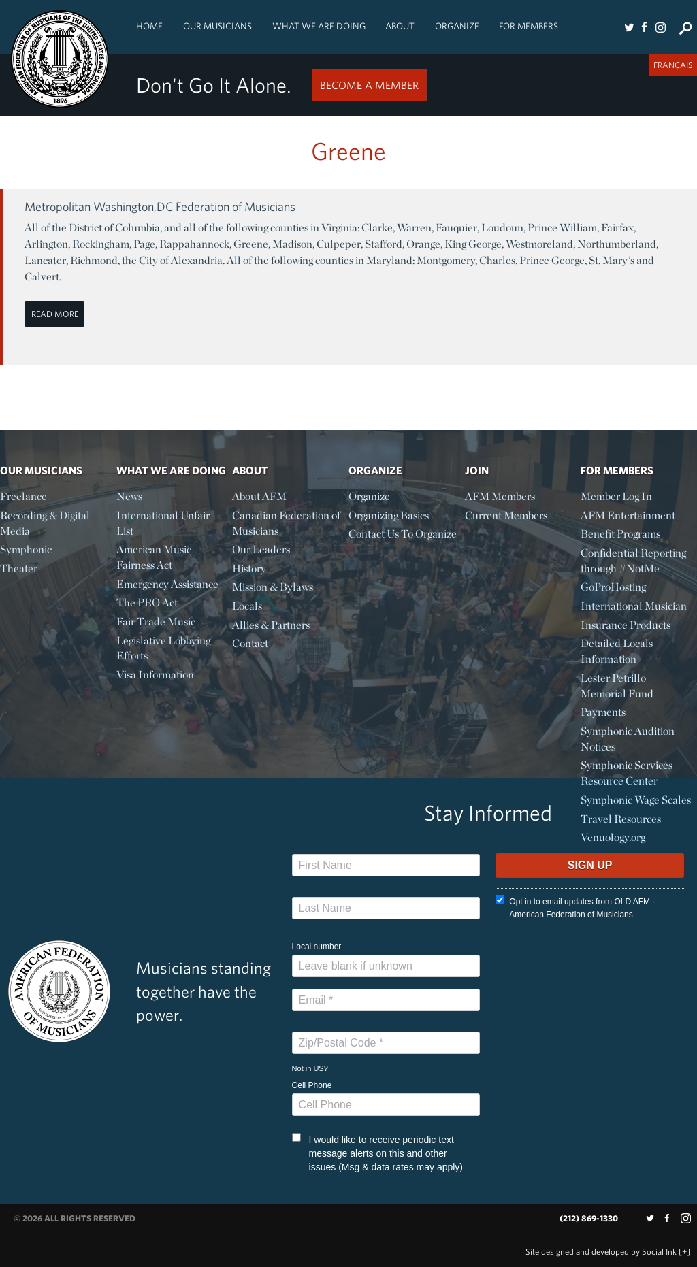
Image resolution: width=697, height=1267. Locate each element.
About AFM (259, 496)
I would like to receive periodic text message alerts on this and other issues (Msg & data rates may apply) (377, 1152)
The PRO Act (147, 602)
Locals (247, 605)
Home (149, 25)
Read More (54, 314)
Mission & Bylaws (272, 586)
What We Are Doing (319, 25)
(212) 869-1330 (589, 1218)
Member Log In (616, 496)
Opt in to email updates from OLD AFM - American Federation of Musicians (575, 907)
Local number (317, 946)
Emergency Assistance (167, 584)
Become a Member (369, 85)
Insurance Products (625, 625)
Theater (18, 568)
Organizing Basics (388, 515)
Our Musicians (217, 25)
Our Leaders (261, 549)
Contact (250, 643)
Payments (603, 712)
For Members (528, 25)
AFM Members (500, 496)
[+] (684, 1252)
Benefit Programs (620, 533)
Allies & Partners (271, 625)
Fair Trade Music (155, 621)
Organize (457, 25)
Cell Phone (312, 1085)
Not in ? (310, 1068)
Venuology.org (613, 837)
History (249, 568)
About (400, 25)
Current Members (506, 515)
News (129, 496)
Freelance (23, 496)
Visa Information (155, 674)
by (601, 1252)
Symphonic (26, 549)
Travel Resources (621, 818)
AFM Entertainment (628, 515)
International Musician (634, 605)
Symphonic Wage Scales (636, 799)
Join (477, 470)
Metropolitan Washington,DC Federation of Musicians (160, 206)
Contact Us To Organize (402, 533)
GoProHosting (613, 586)
